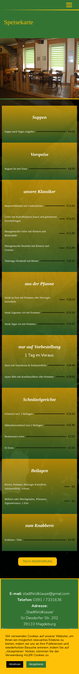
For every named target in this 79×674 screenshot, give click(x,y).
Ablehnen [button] (15, 664)
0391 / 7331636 (47, 599)
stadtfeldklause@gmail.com (46, 593)
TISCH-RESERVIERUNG (37, 561)
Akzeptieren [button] (36, 664)
